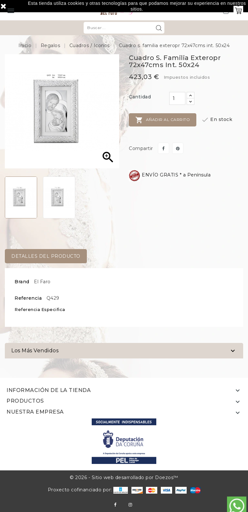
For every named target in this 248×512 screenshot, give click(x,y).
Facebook (115, 504)
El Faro (42, 282)
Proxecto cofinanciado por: (88, 490)
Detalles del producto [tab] (45, 256)
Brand (22, 282)
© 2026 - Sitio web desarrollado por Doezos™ (124, 477)
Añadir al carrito (162, 120)
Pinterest (177, 148)
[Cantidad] (177, 98)
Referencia (28, 298)
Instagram (130, 504)
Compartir (163, 148)
